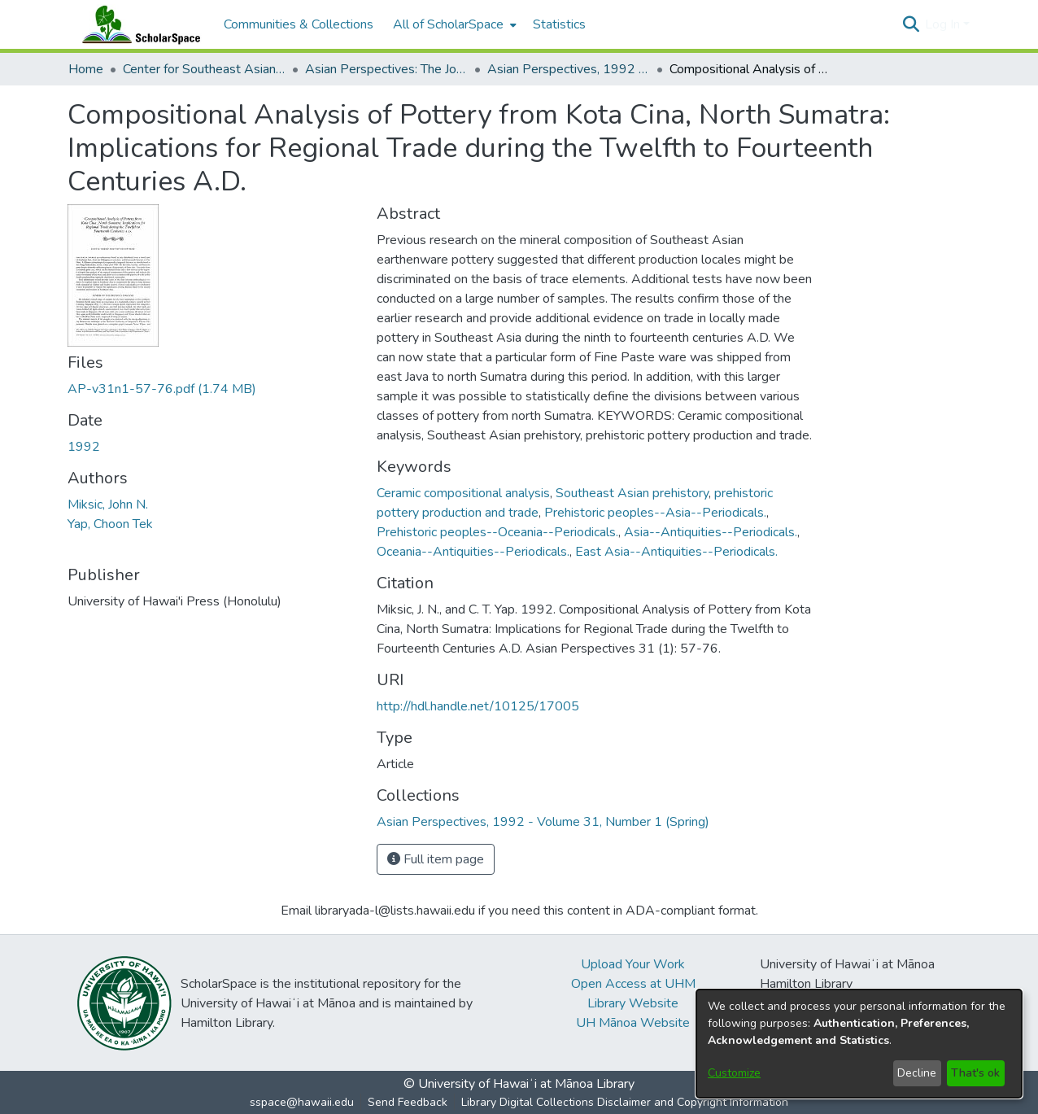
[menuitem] (453, 24)
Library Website (632, 1003)
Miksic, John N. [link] (108, 504)
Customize (734, 1073)
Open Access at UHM (633, 984)
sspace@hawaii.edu (302, 1102)
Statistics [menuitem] (559, 24)
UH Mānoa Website (633, 1023)
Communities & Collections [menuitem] (298, 24)
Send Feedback (407, 1102)
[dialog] (859, 1043)
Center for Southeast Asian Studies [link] (204, 69)
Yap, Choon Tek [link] (110, 524)
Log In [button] (944, 24)
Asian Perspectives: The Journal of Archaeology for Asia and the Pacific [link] (386, 69)
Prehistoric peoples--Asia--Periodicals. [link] (655, 513)
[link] (162, 389)
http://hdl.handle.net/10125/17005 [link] (478, 706)
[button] (911, 24)
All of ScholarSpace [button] (448, 24)
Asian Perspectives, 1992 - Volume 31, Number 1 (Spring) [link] (568, 69)
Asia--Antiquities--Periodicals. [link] (710, 532)
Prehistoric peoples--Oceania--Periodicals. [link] (497, 532)
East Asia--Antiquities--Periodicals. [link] (676, 552)
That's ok (975, 1073)
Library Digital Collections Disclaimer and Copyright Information (624, 1102)
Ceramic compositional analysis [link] (463, 493)
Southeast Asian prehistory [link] (632, 493)
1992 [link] (84, 447)
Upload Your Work (633, 964)
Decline (916, 1073)
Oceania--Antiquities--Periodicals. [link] (473, 552)
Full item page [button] (435, 859)
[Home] (137, 24)
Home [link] (85, 69)
